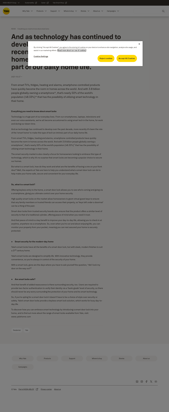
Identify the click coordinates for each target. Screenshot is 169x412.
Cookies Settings (41, 56)
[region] (85, 53)
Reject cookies (106, 58)
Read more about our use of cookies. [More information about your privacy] (72, 50)
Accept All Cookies (127, 58)
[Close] (139, 44)
